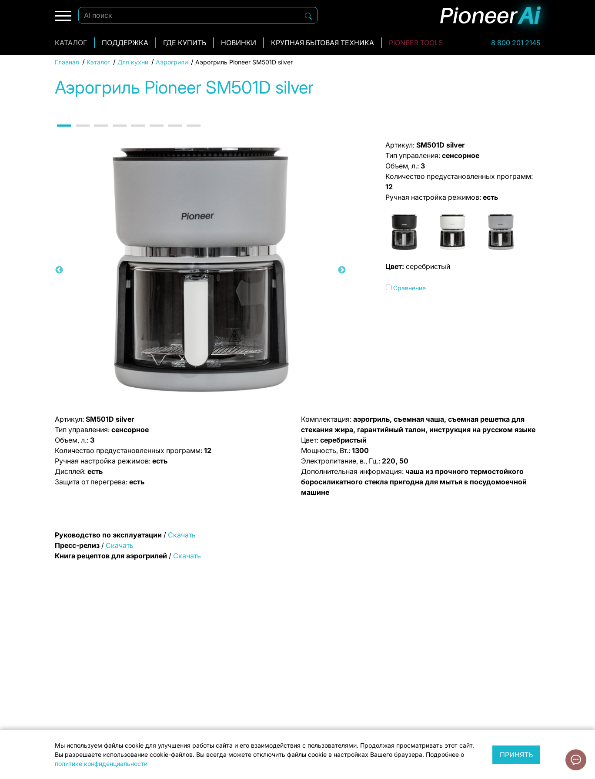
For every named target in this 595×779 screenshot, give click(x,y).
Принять (516, 754)
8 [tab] (193, 133)
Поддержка (125, 42)
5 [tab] (137, 133)
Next (342, 270)
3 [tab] (100, 133)
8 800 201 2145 (515, 42)
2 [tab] (82, 133)
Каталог (71, 42)
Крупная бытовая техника (322, 42)
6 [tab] (156, 133)
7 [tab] (174, 133)
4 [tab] (119, 133)
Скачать (182, 535)
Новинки (238, 42)
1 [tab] (63, 133)
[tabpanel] (200, 270)
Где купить (184, 42)
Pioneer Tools (416, 42)
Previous (59, 270)
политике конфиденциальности (101, 763)
